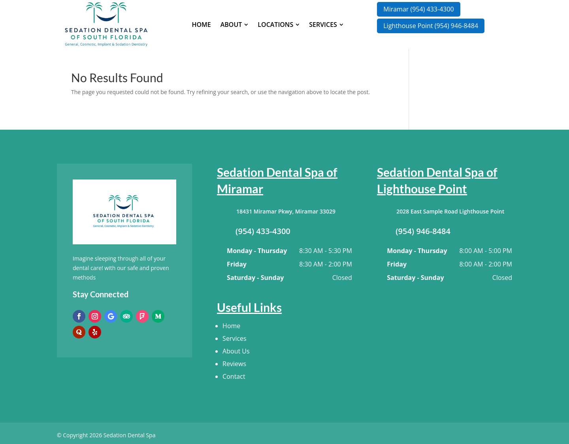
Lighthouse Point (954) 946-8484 (430, 25)
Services (234, 338)
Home (231, 325)
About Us (236, 351)
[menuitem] (201, 24)
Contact (233, 376)
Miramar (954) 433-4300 (418, 9)
